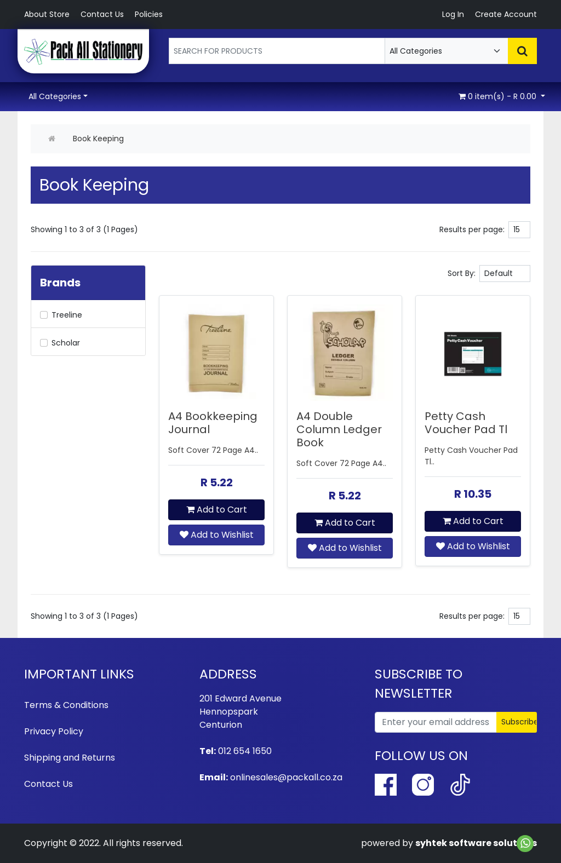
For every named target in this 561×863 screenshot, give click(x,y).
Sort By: (462, 273)
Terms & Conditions (66, 705)
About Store (47, 14)
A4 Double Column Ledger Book (339, 429)
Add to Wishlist (217, 534)
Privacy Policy (53, 731)
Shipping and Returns (69, 757)
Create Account (506, 14)
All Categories (54, 96)
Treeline (66, 314)
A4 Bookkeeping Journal (212, 423)
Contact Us (102, 14)
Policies (149, 14)
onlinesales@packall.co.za (286, 777)
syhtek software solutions (476, 843)
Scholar (65, 342)
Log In (453, 14)
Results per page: (472, 229)
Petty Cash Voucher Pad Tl (466, 423)
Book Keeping (98, 138)
